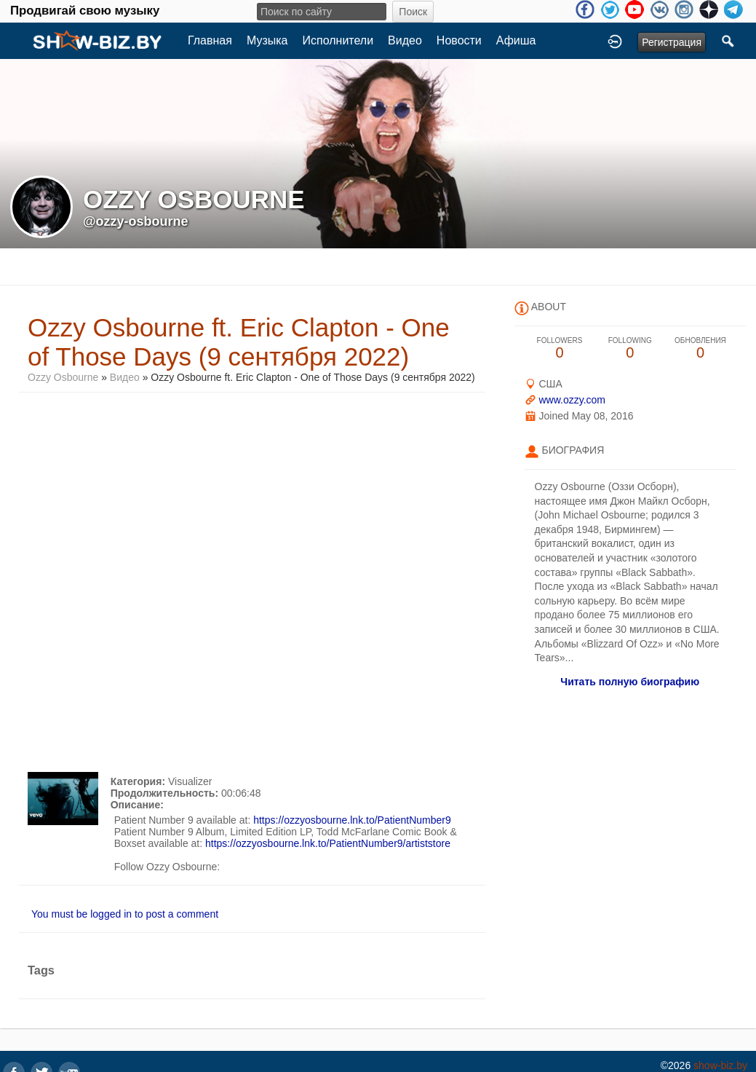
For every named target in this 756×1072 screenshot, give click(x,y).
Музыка (267, 40)
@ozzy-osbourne (135, 221)
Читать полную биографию (629, 681)
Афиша (516, 40)
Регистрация (671, 42)
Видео (405, 40)
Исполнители (338, 40)
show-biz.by (720, 1065)
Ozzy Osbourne (63, 377)
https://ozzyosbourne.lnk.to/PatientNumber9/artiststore (327, 843)
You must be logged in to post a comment (124, 914)
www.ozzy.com (571, 400)
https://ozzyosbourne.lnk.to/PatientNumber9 (352, 820)
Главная (210, 40)
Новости (459, 40)
